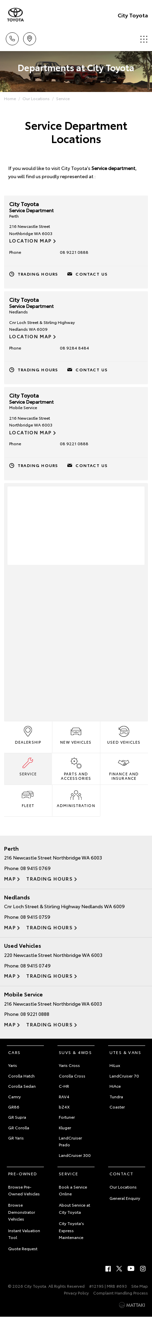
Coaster (117, 1107)
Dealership (28, 734)
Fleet (28, 798)
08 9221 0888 (74, 252)
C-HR (64, 1086)
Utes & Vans (125, 1052)
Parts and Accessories (76, 768)
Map (10, 878)
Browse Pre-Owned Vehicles (24, 1190)
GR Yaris (16, 1138)
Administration (76, 798)
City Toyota (133, 15)
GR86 (13, 1107)
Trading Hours (38, 274)
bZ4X (64, 1107)
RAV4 (64, 1096)
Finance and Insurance (124, 768)
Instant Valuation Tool (24, 1233)
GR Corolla (18, 1127)
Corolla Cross (72, 1076)
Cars (14, 1052)
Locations (29, 37)
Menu (144, 39)
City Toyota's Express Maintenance (71, 1230)
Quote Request (22, 1248)
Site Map (139, 1286)
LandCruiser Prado (70, 1141)
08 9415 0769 (35, 868)
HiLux (114, 1065)
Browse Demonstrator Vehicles (21, 1212)
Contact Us (91, 274)
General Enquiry (124, 1198)
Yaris (12, 1065)
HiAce (115, 1086)
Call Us (12, 37)
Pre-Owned (22, 1173)
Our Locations (36, 98)
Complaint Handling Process (120, 1293)
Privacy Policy (76, 1293)
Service (63, 98)
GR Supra (17, 1117)
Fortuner (67, 1117)
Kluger (65, 1127)
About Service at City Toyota (74, 1208)
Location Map (30, 240)
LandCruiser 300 (75, 1155)
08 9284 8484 (74, 348)
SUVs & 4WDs (75, 1052)
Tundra (116, 1096)
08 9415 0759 (35, 916)
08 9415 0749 (35, 965)
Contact (121, 1173)
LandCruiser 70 (124, 1076)
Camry (14, 1096)
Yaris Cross (69, 1065)
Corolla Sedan (22, 1086)
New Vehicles (75, 734)
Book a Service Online (73, 1190)
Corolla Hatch (21, 1076)
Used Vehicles (123, 734)
